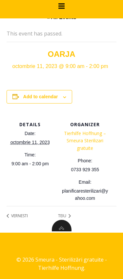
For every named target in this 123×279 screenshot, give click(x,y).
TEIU (62, 216)
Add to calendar (40, 96)
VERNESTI (19, 216)
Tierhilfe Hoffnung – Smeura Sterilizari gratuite (85, 140)
